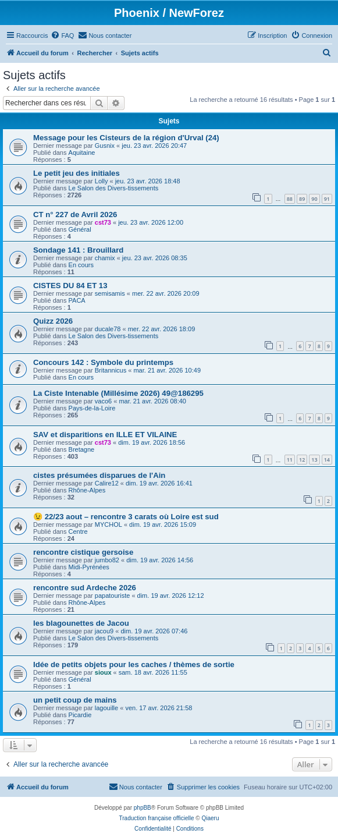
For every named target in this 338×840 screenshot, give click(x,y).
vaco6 (103, 401)
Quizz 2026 (53, 321)
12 (302, 459)
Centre (78, 531)
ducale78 (108, 328)
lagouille (106, 707)
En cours (81, 264)
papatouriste (112, 595)
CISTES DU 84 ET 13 (70, 285)
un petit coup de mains (75, 700)
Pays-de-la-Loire (92, 408)
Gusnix (105, 145)
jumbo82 (107, 560)
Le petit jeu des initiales (76, 173)
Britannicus (110, 370)
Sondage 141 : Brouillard (78, 250)
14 (327, 459)
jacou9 (104, 631)
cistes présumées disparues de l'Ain (99, 475)
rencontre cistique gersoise (83, 552)
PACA (77, 300)
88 (290, 199)
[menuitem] (62, 35)
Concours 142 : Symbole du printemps (103, 362)
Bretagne (82, 449)
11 (290, 459)
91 (327, 199)
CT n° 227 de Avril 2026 (75, 214)
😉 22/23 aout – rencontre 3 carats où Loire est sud (126, 516)
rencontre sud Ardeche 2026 (84, 587)
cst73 (103, 222)
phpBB (142, 807)
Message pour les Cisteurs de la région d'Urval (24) (126, 137)
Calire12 (107, 483)
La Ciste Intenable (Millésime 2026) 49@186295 (118, 393)
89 (302, 199)
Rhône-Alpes (87, 490)
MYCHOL (108, 524)
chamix (105, 257)
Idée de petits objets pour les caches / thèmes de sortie (133, 664)
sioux (103, 672)
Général (80, 229)
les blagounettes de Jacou (81, 623)
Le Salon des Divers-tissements (114, 188)
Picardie (80, 714)
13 (314, 459)
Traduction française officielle (156, 818)
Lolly (101, 181)
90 (314, 199)
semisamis (110, 293)
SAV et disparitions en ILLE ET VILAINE (105, 434)
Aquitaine (82, 152)
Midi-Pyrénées (89, 566)
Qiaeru (210, 818)
